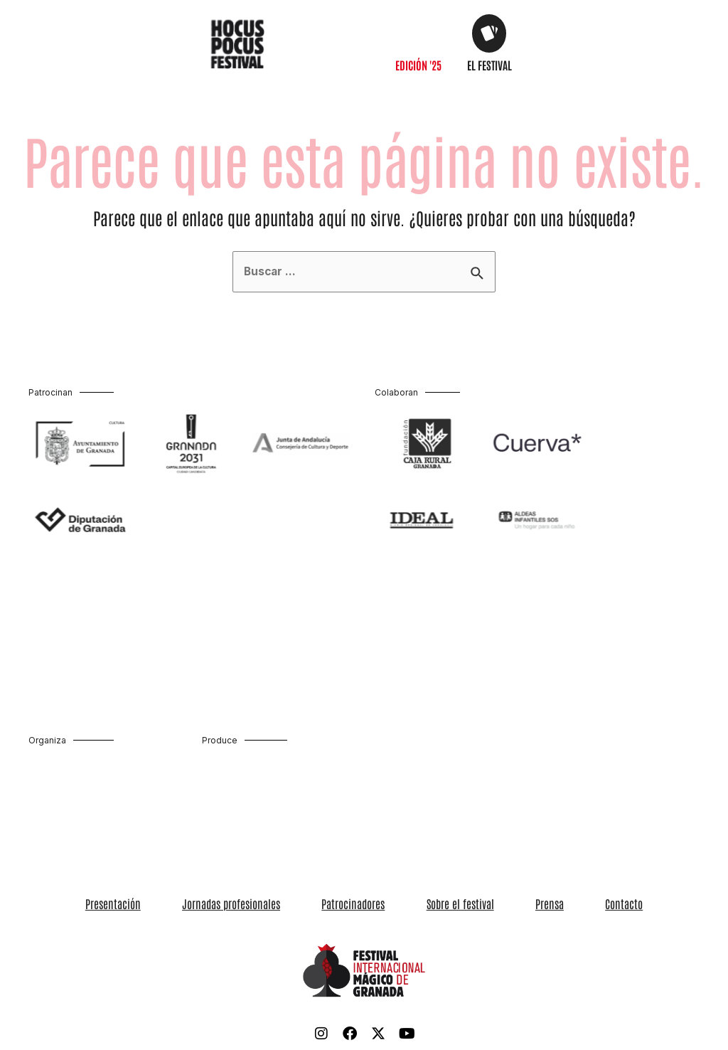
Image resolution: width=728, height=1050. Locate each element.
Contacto (556, 904)
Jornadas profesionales (272, 904)
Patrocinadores (367, 904)
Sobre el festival (447, 904)
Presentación (181, 904)
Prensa (509, 904)
